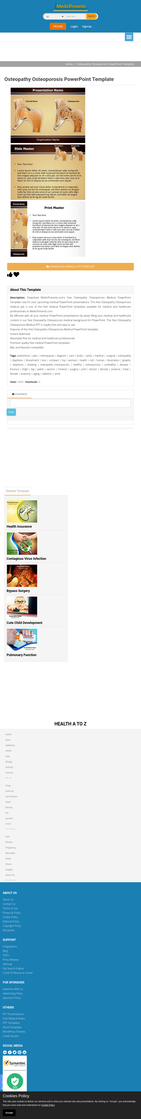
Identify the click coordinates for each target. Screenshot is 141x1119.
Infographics (10, 946)
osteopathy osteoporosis (54, 364)
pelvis (40, 369)
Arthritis (9, 767)
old (91, 360)
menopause (47, 355)
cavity (88, 355)
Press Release (11, 959)
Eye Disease (11, 796)
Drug (8, 785)
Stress (9, 864)
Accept (9, 1113)
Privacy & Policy (12, 912)
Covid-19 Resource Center (18, 972)
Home (69, 64)
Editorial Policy (11, 921)
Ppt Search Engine (13, 968)
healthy (77, 364)
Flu (7, 812)
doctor (93, 369)
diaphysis (17, 360)
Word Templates (12, 1027)
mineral (62, 369)
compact (54, 360)
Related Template (17, 491)
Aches (8, 734)
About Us (8, 899)
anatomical (23, 355)
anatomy (26, 373)
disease (124, 364)
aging (36, 373)
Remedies (10, 853)
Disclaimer (9, 930)
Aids (8, 756)
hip (64, 360)
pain (34, 355)
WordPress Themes (14, 1031)
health (83, 360)
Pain (8, 836)
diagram (61, 355)
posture (115, 369)
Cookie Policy (10, 917)
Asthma (9, 772)
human (100, 360)
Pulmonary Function (22, 655)
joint (83, 369)
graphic (126, 360)
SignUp (87, 26)
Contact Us (9, 904)
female (14, 373)
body (80, 355)
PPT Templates (11, 1023)
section (51, 369)
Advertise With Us (13, 989)
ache (57, 373)
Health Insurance (19, 526)
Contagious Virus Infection (26, 559)
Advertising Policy (13, 993)
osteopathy (124, 355)
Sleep (8, 858)
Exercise (10, 791)
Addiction (10, 745)
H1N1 (8, 823)
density (104, 369)
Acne (8, 739)
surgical (110, 355)
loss (44, 360)
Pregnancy (11, 847)
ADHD (9, 750)
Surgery (9, 869)
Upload (58, 26)
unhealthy (110, 364)
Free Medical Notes (14, 1018)
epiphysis (18, 364)
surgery (74, 369)
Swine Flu (10, 875)
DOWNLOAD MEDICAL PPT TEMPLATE (70, 266)
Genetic (9, 818)
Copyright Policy (12, 926)
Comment (19, 394)
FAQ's (6, 955)
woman (72, 360)
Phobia (9, 842)
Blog (5, 951)
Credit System (11, 1036)
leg (32, 369)
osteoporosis (93, 364)
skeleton (47, 373)
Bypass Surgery (18, 591)
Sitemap (7, 964)
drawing (31, 364)
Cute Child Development (24, 623)
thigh (25, 369)
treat (126, 369)
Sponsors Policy (12, 998)
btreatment (32, 360)
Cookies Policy (16, 1096)
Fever (8, 801)
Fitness (9, 807)
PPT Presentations (13, 1014)
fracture (14, 369)
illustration (113, 360)
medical (99, 355)
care (71, 355)
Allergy (9, 761)
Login (74, 26)
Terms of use (10, 908)
